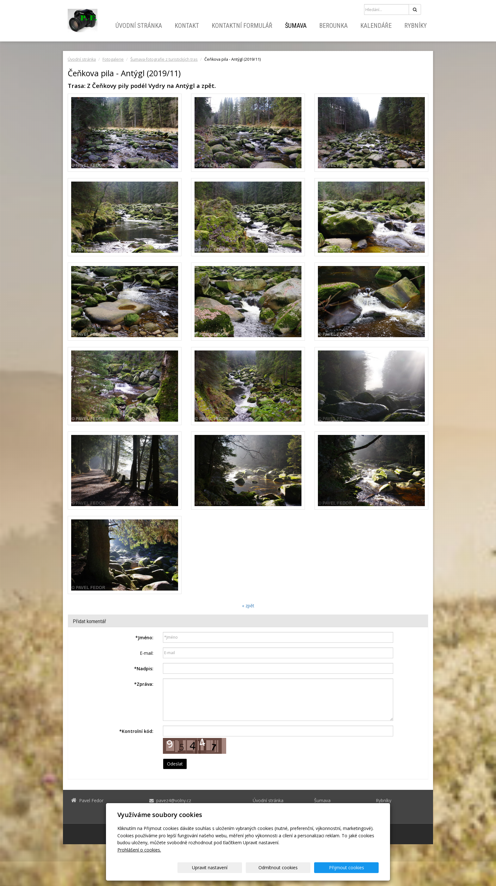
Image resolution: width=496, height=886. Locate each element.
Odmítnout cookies (302, 867)
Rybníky (415, 25)
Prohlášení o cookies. (139, 850)
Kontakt (187, 25)
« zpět (248, 606)
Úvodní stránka (138, 25)
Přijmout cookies (354, 867)
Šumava (296, 25)
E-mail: (146, 653)
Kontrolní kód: (136, 731)
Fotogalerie (113, 59)
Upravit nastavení (250, 867)
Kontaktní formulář (242, 25)
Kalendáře (376, 25)
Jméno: (144, 638)
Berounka (333, 25)
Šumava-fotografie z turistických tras (164, 59)
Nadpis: (143, 669)
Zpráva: (143, 684)
